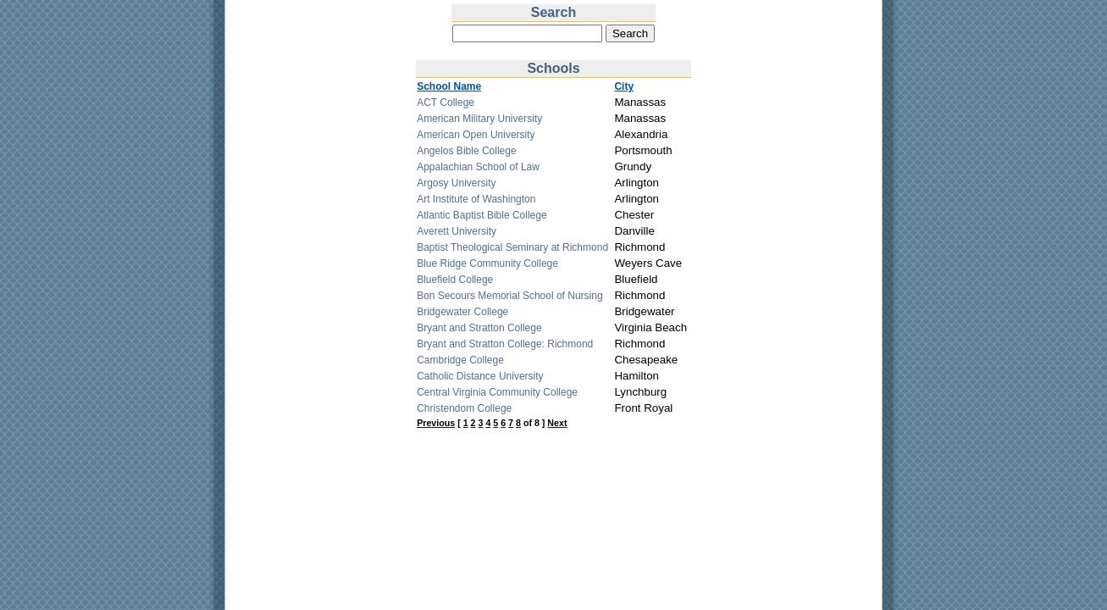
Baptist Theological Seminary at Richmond (512, 247)
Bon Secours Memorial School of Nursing (509, 296)
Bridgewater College (462, 312)
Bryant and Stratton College (479, 328)
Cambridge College (460, 360)
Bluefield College (455, 280)
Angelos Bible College (466, 151)
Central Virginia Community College (497, 392)
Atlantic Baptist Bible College (481, 215)
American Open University (475, 135)
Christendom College (464, 408)
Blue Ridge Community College (487, 263)
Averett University (456, 231)
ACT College (445, 102)
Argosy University (456, 183)
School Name (449, 86)
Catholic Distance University (480, 376)
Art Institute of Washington (476, 199)
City (624, 86)
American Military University (479, 119)
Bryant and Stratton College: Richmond (505, 344)
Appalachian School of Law (478, 167)
